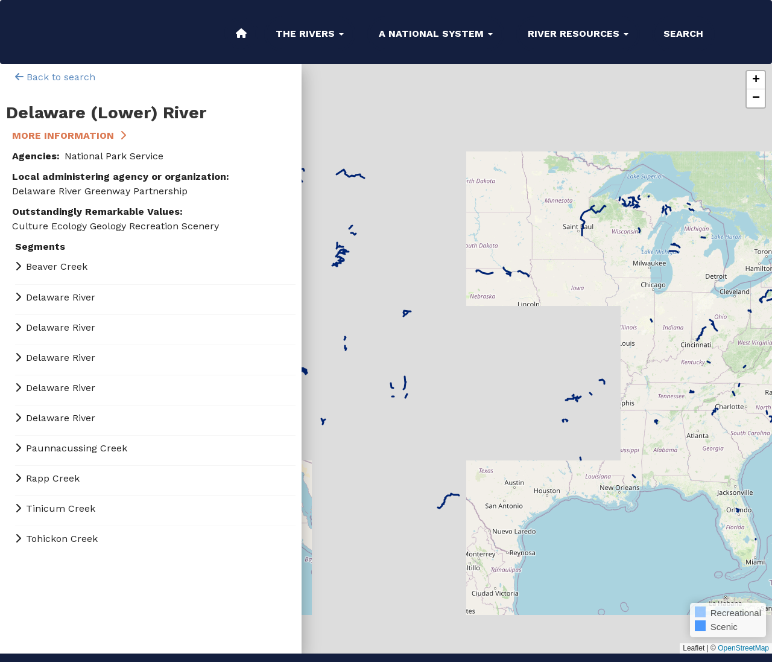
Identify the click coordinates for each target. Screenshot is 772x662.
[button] (756, 80)
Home (241, 33)
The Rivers (310, 33)
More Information (63, 135)
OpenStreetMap (743, 648)
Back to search (55, 77)
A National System (436, 33)
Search (683, 33)
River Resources (578, 33)
